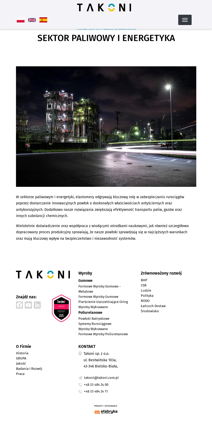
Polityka (147, 296)
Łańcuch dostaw (153, 306)
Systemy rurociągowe (94, 324)
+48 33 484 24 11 (96, 391)
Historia (22, 353)
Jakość (21, 363)
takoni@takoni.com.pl (101, 378)
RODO (145, 301)
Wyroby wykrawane (93, 307)
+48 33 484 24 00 (96, 385)
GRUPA (21, 358)
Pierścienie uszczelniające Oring (103, 302)
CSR (143, 285)
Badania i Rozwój (29, 369)
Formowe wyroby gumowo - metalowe (99, 288)
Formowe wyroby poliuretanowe (103, 334)
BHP (144, 280)
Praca (20, 374)
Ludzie (146, 290)
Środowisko (150, 311)
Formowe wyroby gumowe (98, 297)
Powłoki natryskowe (93, 318)
